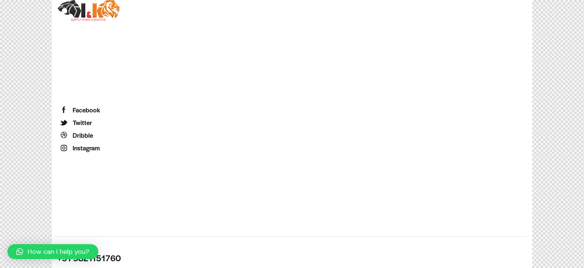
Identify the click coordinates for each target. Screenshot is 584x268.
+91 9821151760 (89, 257)
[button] (52, 251)
